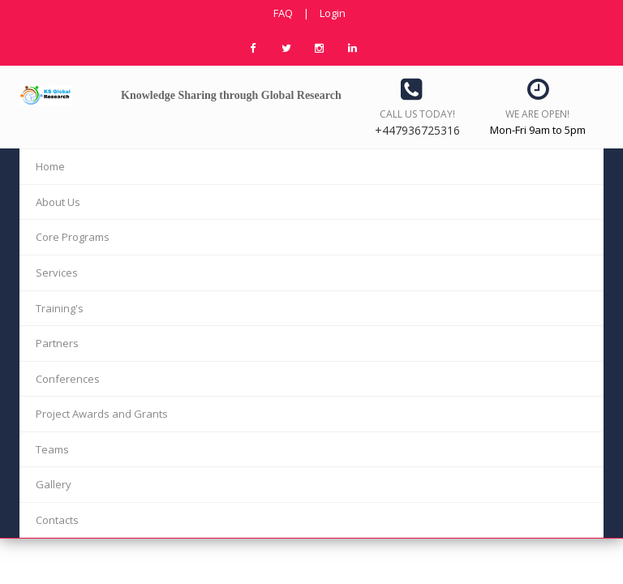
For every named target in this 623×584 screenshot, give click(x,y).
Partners (57, 343)
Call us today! (417, 114)
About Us (58, 202)
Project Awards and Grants (102, 413)
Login (333, 13)
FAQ (283, 13)
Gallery (53, 484)
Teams (52, 449)
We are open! (537, 114)
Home (50, 166)
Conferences (68, 378)
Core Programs (73, 237)
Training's (60, 308)
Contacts (57, 520)
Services (57, 272)
